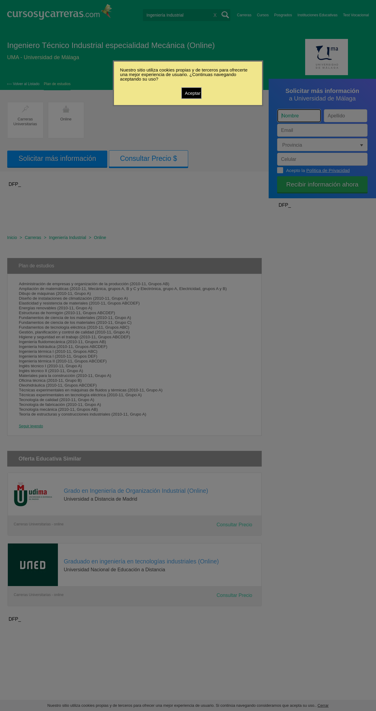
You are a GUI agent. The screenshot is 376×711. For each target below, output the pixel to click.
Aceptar (193, 93)
